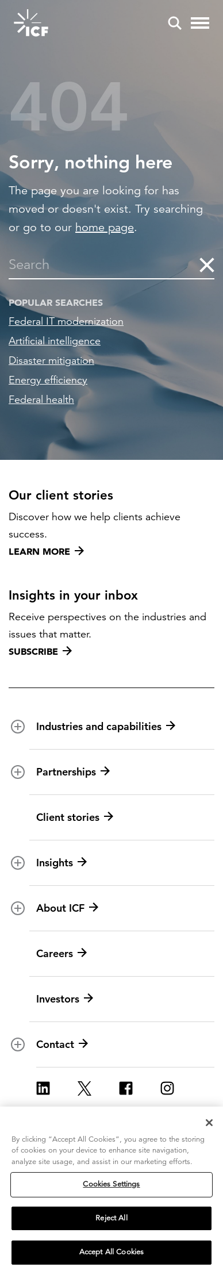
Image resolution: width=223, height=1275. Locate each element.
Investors (64, 999)
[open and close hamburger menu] (200, 23)
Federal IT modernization (66, 321)
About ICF (67, 908)
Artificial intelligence (55, 341)
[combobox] (103, 264)
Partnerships (73, 772)
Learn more (46, 551)
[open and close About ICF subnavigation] (18, 908)
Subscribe (40, 651)
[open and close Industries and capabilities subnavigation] (18, 726)
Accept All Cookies (111, 1253)
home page (104, 227)
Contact (62, 1044)
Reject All (111, 1218)
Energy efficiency (48, 380)
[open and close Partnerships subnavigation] (18, 772)
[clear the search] (206, 264)
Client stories (74, 817)
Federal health (41, 399)
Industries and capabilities (105, 726)
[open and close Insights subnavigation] (18, 863)
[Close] (209, 1123)
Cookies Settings (111, 1185)
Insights (61, 862)
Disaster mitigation (51, 360)
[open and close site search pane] (175, 23)
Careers (61, 953)
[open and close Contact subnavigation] (18, 1044)
